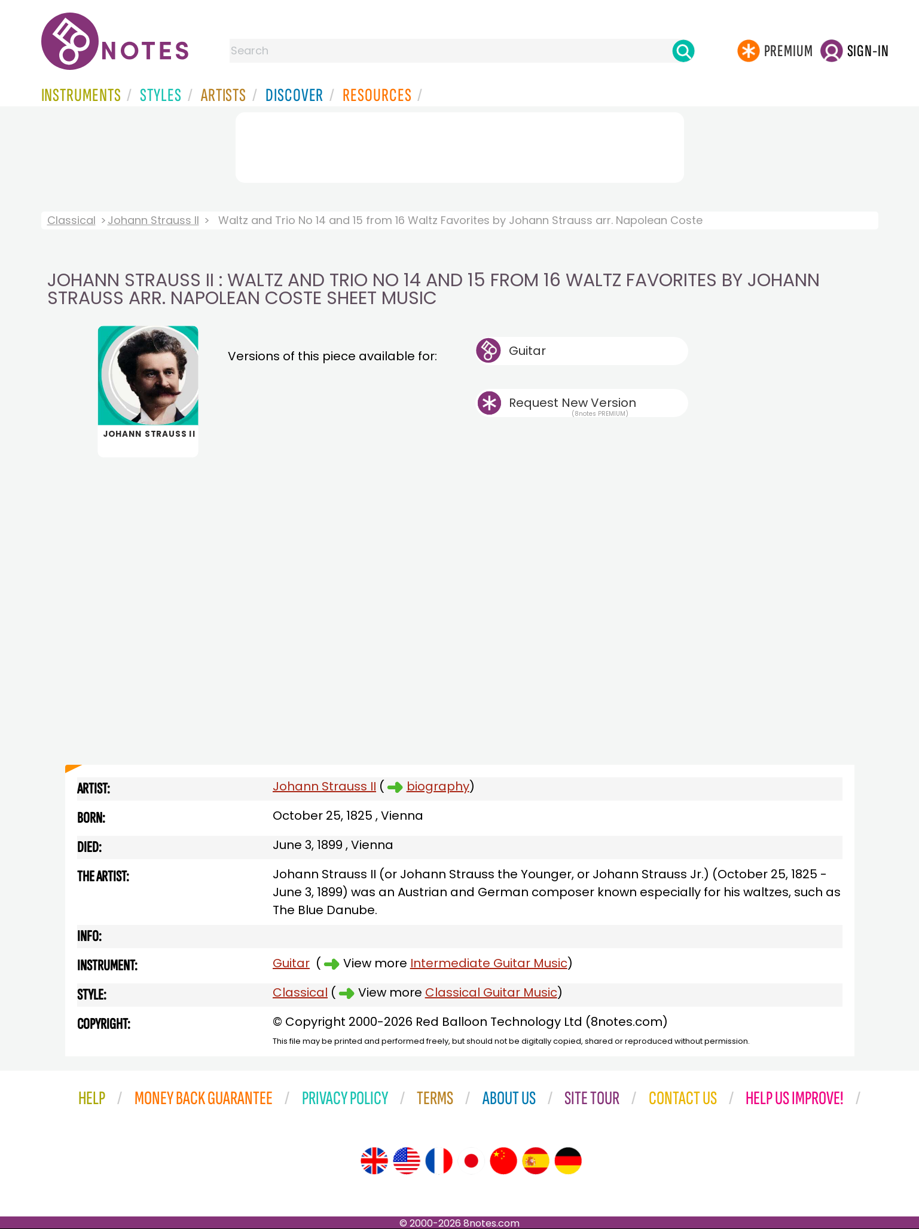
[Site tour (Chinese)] (503, 1161)
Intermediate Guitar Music (488, 963)
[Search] (683, 50)
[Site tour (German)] (568, 1161)
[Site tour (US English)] (407, 1161)
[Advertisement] (459, 145)
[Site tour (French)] (439, 1161)
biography (438, 786)
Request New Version (572, 402)
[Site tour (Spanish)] (536, 1161)
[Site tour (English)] (374, 1161)
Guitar (527, 350)
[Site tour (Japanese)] (471, 1161)
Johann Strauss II (153, 220)
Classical (71, 220)
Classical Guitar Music (491, 992)
